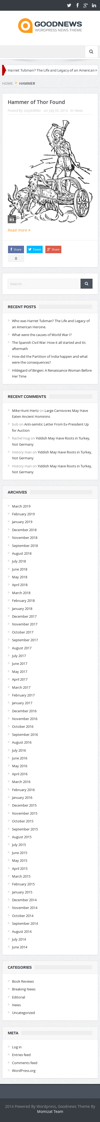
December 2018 (24, 529)
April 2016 (19, 773)
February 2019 (23, 514)
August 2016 (21, 742)
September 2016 (25, 734)
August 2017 (21, 648)
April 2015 (19, 868)
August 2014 (21, 931)
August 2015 (21, 836)
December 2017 (24, 616)
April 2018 (19, 584)
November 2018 (24, 537)
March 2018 (21, 592)
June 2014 (19, 947)
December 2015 (24, 805)
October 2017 (22, 632)
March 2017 (21, 687)
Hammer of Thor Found (36, 102)
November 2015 (24, 813)
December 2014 (24, 899)
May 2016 (19, 765)
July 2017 (19, 655)
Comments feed (24, 1062)
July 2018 (19, 561)
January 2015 (22, 892)
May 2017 (19, 671)
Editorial (18, 997)
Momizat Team (50, 1111)
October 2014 (22, 915)
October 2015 (22, 821)
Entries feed (21, 1054)
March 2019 (21, 506)
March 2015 (21, 876)
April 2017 (19, 679)
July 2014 (19, 939)
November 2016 (24, 718)
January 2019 (22, 521)
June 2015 (19, 852)
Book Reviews (23, 981)
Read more (19, 230)
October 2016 (22, 726)
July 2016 (19, 750)
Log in (17, 1047)
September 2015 (25, 829)
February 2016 (23, 789)
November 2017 (24, 624)
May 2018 (19, 577)
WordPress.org (23, 1070)
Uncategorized (23, 1012)
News (79, 110)
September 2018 (25, 545)
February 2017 (23, 695)
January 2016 (22, 797)
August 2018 (21, 553)
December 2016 (24, 711)
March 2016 (21, 781)
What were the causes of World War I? (42, 334)
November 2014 (24, 907)
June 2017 (19, 663)
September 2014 (25, 923)
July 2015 (19, 844)
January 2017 (22, 702)
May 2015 (19, 860)
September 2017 (25, 640)
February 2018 (23, 600)
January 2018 (22, 608)
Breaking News (23, 989)
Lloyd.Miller (32, 110)
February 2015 (23, 884)
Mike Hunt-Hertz (25, 410)
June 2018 (19, 569)
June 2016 (19, 758)
